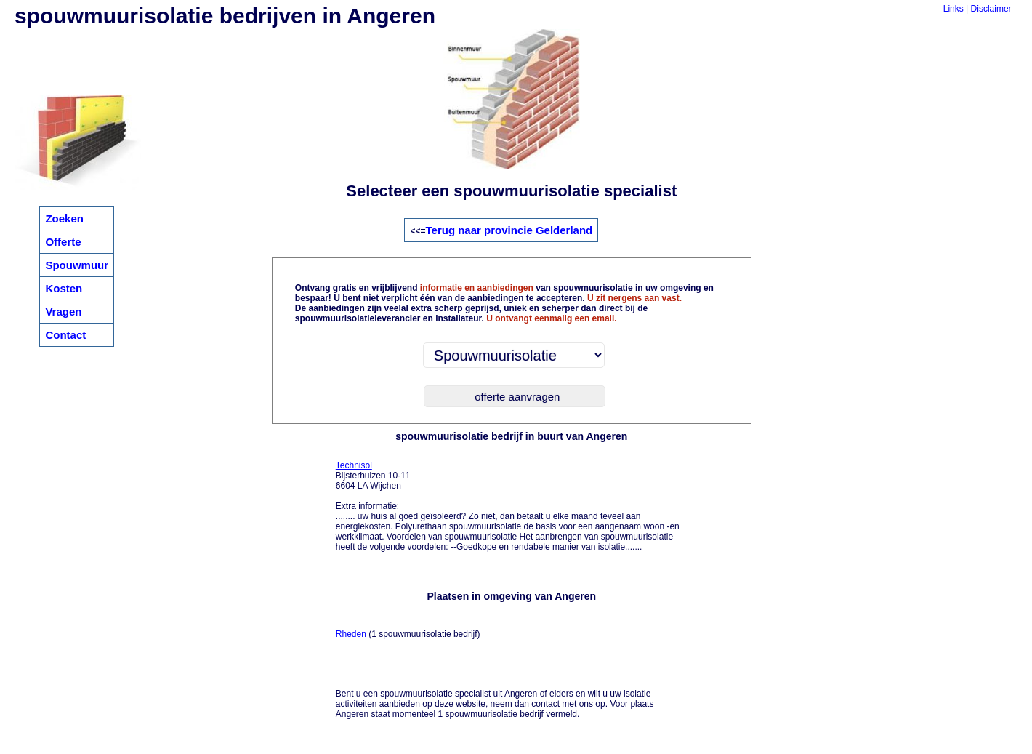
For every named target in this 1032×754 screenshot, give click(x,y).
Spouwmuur (76, 265)
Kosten (63, 288)
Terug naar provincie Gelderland (508, 230)
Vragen (63, 311)
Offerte (63, 242)
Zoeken (64, 218)
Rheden (351, 634)
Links (953, 9)
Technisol (354, 465)
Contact (65, 335)
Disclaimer (991, 9)
